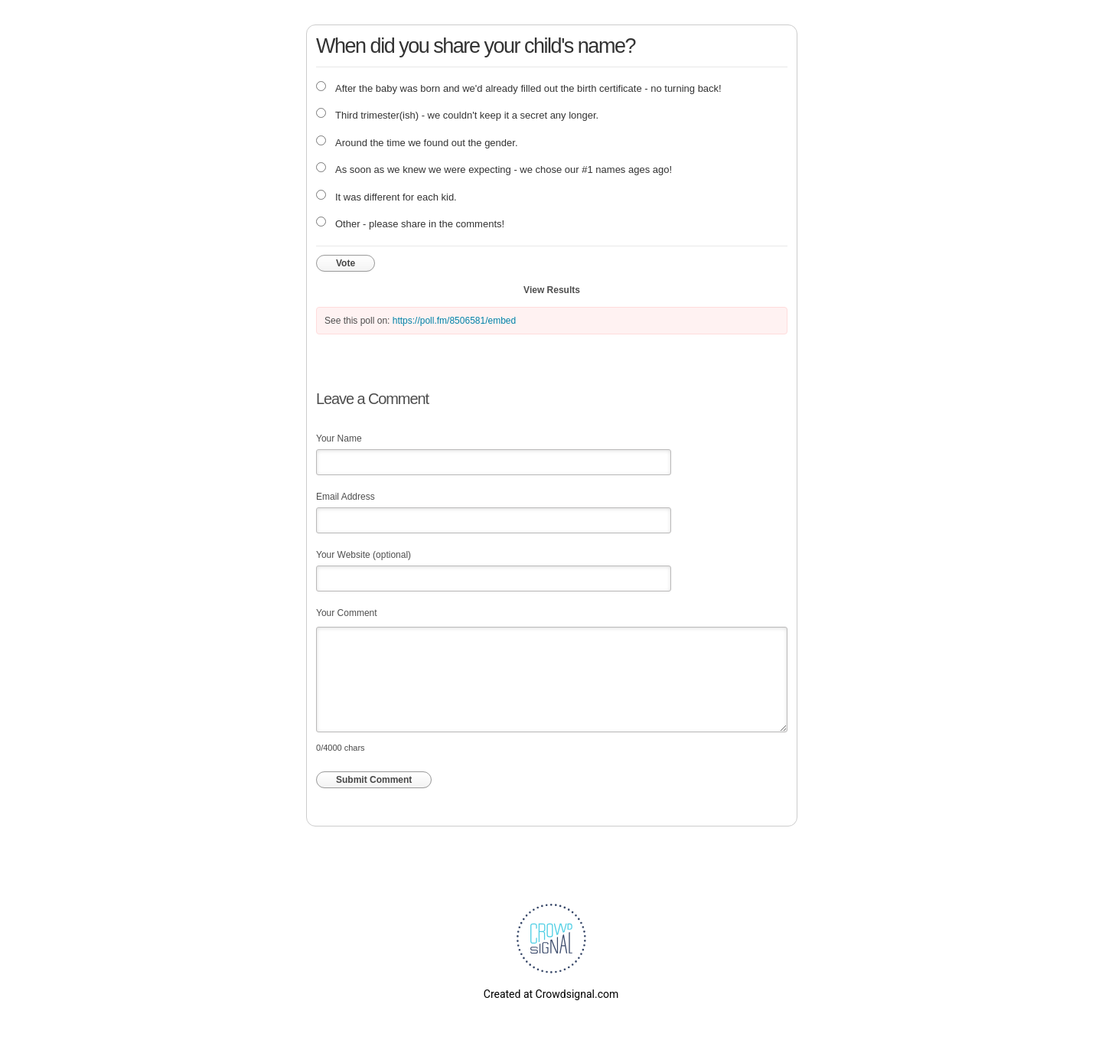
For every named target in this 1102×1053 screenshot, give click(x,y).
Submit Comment (374, 779)
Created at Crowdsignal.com (551, 994)
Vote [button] (345, 263)
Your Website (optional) (363, 554)
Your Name (339, 438)
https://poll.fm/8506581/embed (454, 320)
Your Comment (346, 613)
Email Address (345, 496)
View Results (551, 290)
